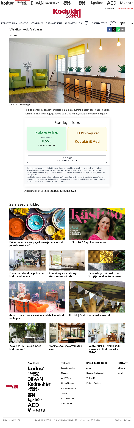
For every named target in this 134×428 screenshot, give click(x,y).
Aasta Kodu (113, 23)
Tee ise (86, 23)
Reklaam (121, 368)
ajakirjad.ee (84, 179)
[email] (122, 29)
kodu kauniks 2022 (66, 190)
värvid (53, 190)
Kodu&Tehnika (9, 23)
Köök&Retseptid (73, 23)
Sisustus (23, 23)
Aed (100, 170)
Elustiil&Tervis (99, 23)
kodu (46, 190)
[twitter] (114, 29)
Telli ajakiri (109, 8)
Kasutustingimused (95, 373)
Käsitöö (94, 170)
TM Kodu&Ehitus (83, 170)
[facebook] (109, 29)
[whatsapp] (118, 29)
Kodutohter (58, 170)
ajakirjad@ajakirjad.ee (66, 420)
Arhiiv (89, 368)
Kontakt (120, 373)
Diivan (49, 170)
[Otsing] (132, 23)
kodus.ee (63, 168)
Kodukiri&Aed (41, 170)
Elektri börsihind (93, 383)
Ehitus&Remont (54, 23)
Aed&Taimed (37, 23)
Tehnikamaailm (70, 170)
